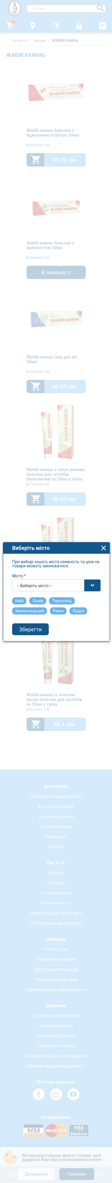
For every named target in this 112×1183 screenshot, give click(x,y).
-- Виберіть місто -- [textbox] (34, 566)
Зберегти (30, 609)
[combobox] (56, 566)
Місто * (19, 556)
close (103, 528)
